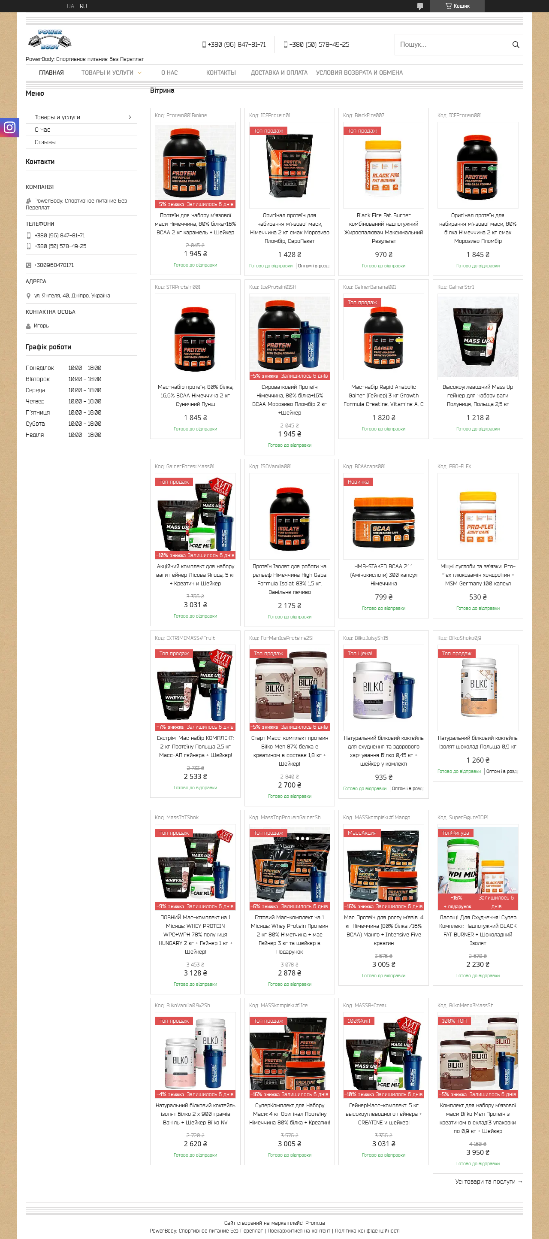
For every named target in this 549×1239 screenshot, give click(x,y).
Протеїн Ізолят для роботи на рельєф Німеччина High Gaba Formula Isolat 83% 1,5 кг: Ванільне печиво (289, 579)
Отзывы (45, 142)
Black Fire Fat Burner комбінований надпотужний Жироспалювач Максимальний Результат (383, 228)
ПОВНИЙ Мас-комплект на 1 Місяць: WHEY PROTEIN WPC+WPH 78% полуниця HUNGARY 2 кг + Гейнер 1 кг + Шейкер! (195, 934)
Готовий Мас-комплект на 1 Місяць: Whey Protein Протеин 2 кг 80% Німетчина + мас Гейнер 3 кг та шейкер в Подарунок (289, 934)
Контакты (221, 72)
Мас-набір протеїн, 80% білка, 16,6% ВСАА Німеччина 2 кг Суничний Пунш (195, 395)
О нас (169, 72)
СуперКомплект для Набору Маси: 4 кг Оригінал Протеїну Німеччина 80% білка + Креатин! (289, 1114)
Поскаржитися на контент (299, 1230)
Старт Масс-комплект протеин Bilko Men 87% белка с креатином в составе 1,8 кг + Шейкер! (289, 751)
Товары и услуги (107, 72)
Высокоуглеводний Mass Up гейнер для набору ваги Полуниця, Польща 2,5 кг (478, 395)
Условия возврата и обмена (359, 72)
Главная (51, 72)
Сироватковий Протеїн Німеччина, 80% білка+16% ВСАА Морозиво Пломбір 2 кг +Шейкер (289, 400)
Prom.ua (315, 1223)
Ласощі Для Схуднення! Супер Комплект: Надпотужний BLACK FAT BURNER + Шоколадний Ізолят (477, 930)
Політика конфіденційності (367, 1230)
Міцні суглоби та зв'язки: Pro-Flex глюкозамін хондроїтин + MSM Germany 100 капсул (478, 575)
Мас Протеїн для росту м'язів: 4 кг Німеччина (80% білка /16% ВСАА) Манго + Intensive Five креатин (383, 930)
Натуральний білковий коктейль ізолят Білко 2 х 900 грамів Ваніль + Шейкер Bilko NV (195, 1114)
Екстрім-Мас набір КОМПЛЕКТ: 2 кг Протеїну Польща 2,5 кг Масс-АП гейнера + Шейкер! (195, 746)
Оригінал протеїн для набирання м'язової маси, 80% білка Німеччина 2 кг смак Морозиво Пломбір (477, 228)
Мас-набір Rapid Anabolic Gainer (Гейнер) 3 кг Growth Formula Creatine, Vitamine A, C (384, 395)
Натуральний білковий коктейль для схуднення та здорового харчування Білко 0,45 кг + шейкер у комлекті (384, 751)
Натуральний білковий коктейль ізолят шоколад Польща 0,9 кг (478, 742)
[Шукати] (515, 44)
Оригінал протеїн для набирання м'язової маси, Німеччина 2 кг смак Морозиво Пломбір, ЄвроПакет (289, 228)
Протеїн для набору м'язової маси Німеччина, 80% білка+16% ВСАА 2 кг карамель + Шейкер (195, 224)
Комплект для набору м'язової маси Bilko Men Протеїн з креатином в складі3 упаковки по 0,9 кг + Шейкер (478, 1118)
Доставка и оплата (279, 72)
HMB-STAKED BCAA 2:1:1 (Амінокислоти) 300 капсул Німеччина (383, 575)
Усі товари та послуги (485, 1181)
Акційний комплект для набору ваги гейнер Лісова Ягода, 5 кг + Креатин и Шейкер (195, 575)
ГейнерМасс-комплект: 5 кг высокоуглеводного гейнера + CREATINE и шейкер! (384, 1114)
